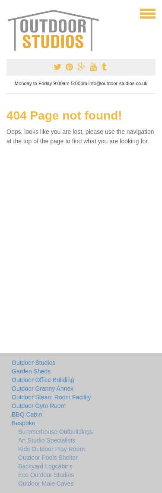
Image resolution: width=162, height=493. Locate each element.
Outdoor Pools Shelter (48, 457)
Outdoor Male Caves (45, 483)
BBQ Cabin (27, 414)
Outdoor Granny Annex (42, 388)
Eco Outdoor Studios (46, 474)
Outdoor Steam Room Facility (51, 397)
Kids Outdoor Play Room (51, 449)
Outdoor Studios (33, 362)
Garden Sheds (31, 371)
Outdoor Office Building (43, 379)
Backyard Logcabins (45, 466)
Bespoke (23, 423)
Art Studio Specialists (46, 440)
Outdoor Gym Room (39, 405)
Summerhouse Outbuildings (55, 431)
